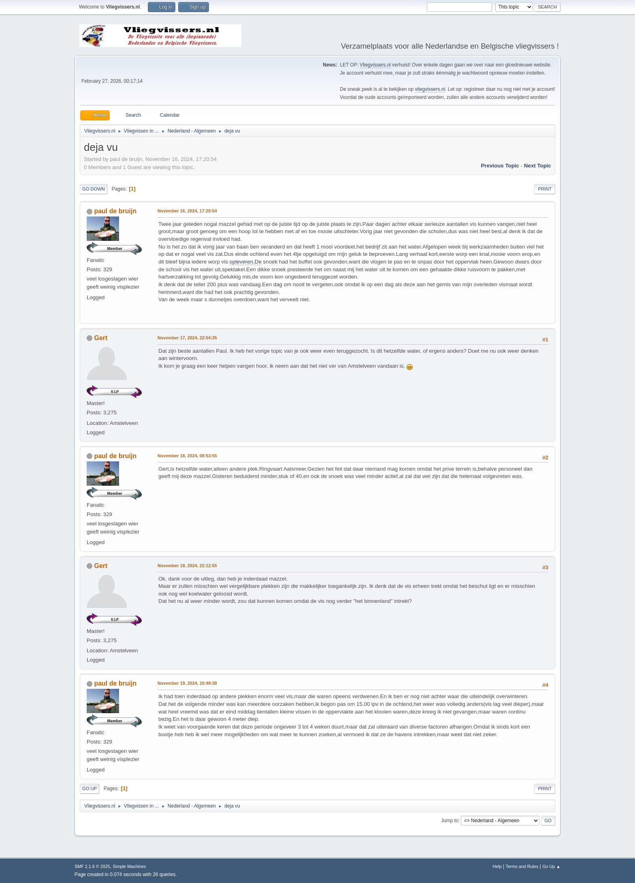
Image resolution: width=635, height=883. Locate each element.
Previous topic (500, 166)
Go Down (93, 188)
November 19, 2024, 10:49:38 (187, 683)
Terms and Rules (522, 866)
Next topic (537, 166)
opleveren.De (246, 262)
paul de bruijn (115, 211)
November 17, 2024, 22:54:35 (187, 337)
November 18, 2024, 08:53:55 (187, 455)
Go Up (89, 788)
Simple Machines (129, 866)
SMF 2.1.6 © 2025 (92, 866)
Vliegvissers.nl (375, 65)
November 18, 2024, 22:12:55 (187, 565)
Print (545, 188)
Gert (100, 337)
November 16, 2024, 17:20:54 (187, 210)
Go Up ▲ (551, 866)
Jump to (449, 820)
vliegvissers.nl (430, 89)
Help (497, 866)
